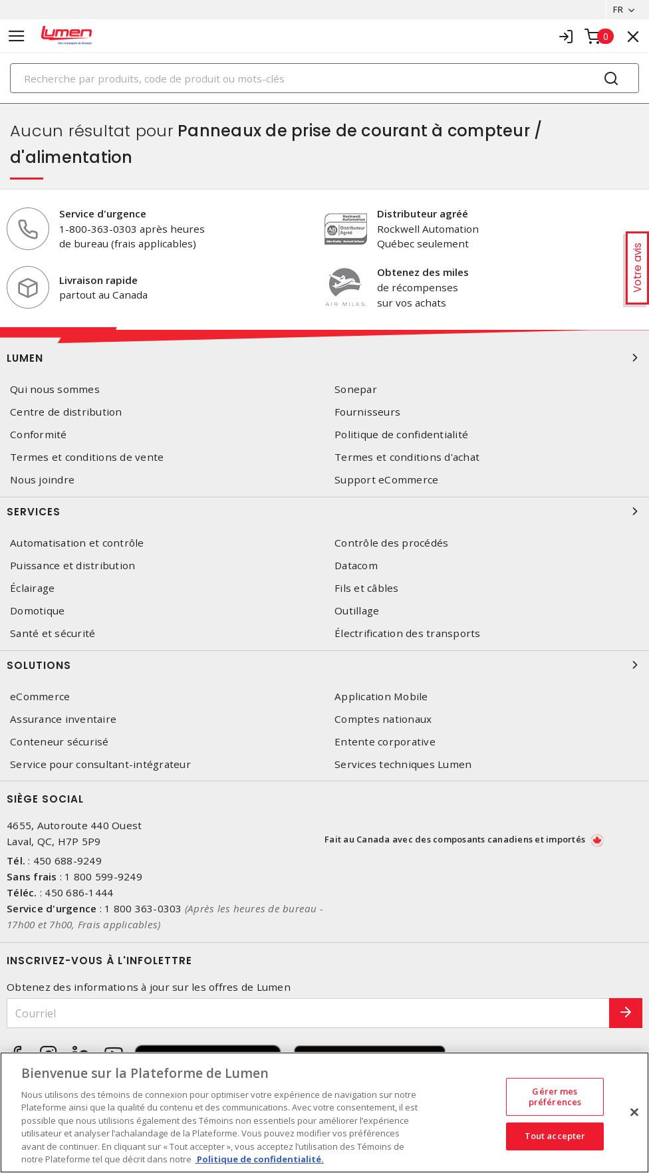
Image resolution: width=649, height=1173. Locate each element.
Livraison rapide (98, 280)
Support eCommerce (386, 480)
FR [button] (617, 9)
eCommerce (40, 696)
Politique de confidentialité (401, 434)
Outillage (356, 610)
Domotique (37, 610)
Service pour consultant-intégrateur (100, 764)
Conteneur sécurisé (59, 741)
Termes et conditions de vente (87, 457)
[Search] (324, 78)
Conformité (38, 434)
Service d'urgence (102, 213)
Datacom (356, 565)
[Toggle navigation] (17, 36)
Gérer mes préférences (555, 1096)
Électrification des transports (407, 633)
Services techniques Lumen (402, 764)
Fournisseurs (367, 412)
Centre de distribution (66, 412)
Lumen (324, 357)
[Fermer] (634, 1111)
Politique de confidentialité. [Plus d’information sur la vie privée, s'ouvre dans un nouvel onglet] (259, 1159)
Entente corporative (385, 741)
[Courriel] (308, 1013)
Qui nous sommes (55, 389)
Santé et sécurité (52, 633)
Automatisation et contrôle (77, 543)
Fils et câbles (366, 588)
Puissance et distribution (72, 565)
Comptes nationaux (383, 719)
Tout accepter (555, 1136)
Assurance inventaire (63, 719)
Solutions (324, 665)
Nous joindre (42, 480)
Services (324, 511)
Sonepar (355, 389)
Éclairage (32, 588)
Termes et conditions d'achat (406, 457)
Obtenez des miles (423, 272)
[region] (324, 1112)
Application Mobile (381, 696)
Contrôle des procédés (391, 543)
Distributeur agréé (422, 213)
